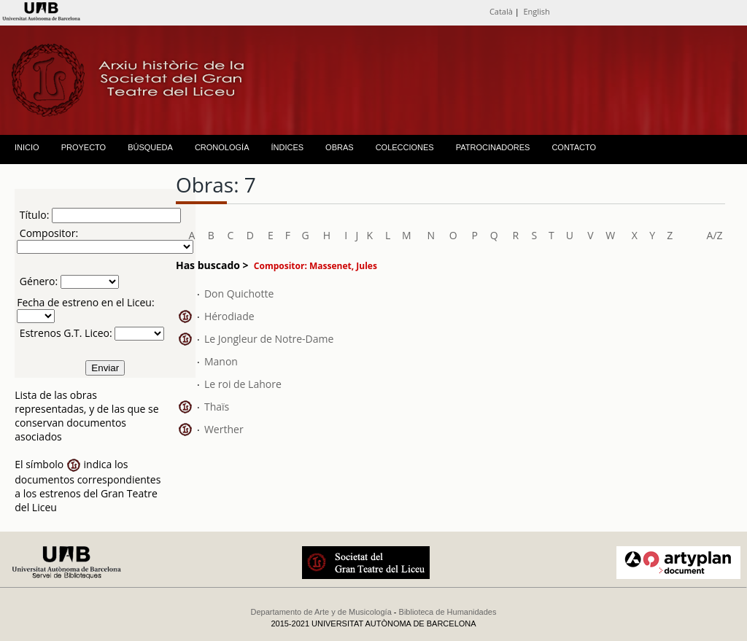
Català (501, 11)
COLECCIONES (405, 147)
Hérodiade (229, 316)
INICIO (27, 147)
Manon (221, 361)
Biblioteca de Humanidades (448, 611)
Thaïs (216, 406)
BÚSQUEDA (150, 147)
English (536, 11)
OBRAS (339, 147)
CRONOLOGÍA (222, 147)
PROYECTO (84, 147)
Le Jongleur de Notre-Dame (268, 339)
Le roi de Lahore (243, 384)
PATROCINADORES (493, 147)
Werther (224, 429)
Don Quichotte (239, 293)
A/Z (715, 235)
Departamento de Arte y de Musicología (321, 611)
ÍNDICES (287, 147)
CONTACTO (573, 147)
